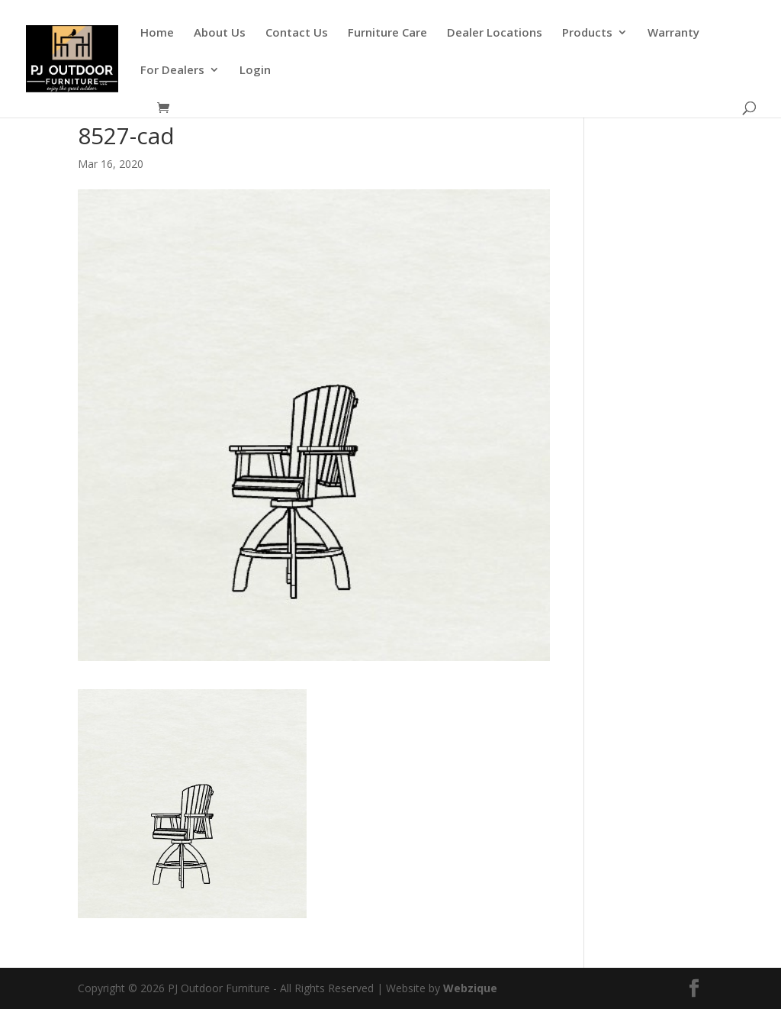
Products (587, 33)
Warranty (673, 33)
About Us (220, 33)
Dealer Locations (494, 33)
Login (255, 70)
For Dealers (172, 70)
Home (157, 33)
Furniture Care (387, 33)
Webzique (470, 988)
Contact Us (296, 33)
